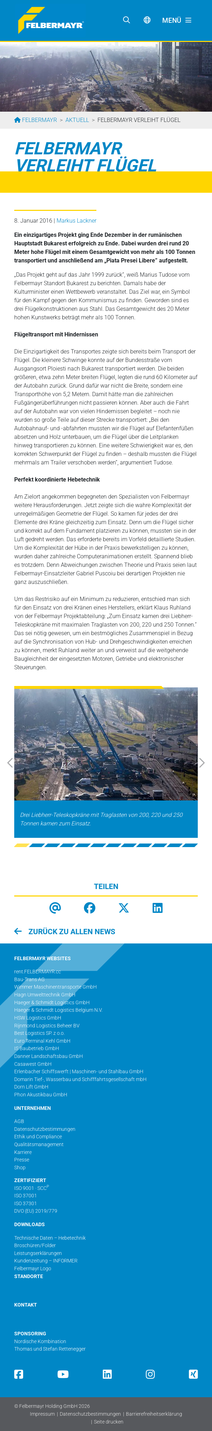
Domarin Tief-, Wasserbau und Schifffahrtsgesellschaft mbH (80, 1079)
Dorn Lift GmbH (31, 1087)
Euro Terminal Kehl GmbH (42, 1041)
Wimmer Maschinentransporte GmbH (55, 987)
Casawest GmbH (33, 1064)
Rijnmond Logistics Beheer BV (47, 1026)
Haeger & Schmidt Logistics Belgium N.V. (58, 1010)
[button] (17, 762)
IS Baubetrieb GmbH (36, 1049)
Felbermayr (39, 120)
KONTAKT (25, 1305)
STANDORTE (28, 1276)
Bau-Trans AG (29, 980)
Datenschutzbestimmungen (90, 1414)
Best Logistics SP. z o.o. (39, 1033)
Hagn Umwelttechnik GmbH (44, 995)
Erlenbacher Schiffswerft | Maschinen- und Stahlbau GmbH (78, 1072)
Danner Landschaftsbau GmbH (48, 1056)
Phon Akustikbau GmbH (40, 1095)
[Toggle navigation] (177, 20)
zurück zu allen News (71, 931)
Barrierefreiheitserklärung (154, 1414)
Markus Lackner (76, 220)
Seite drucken (108, 1422)
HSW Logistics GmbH (37, 1018)
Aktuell (77, 120)
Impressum (42, 1414)
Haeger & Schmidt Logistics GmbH (52, 1003)
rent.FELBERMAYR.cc (37, 972)
